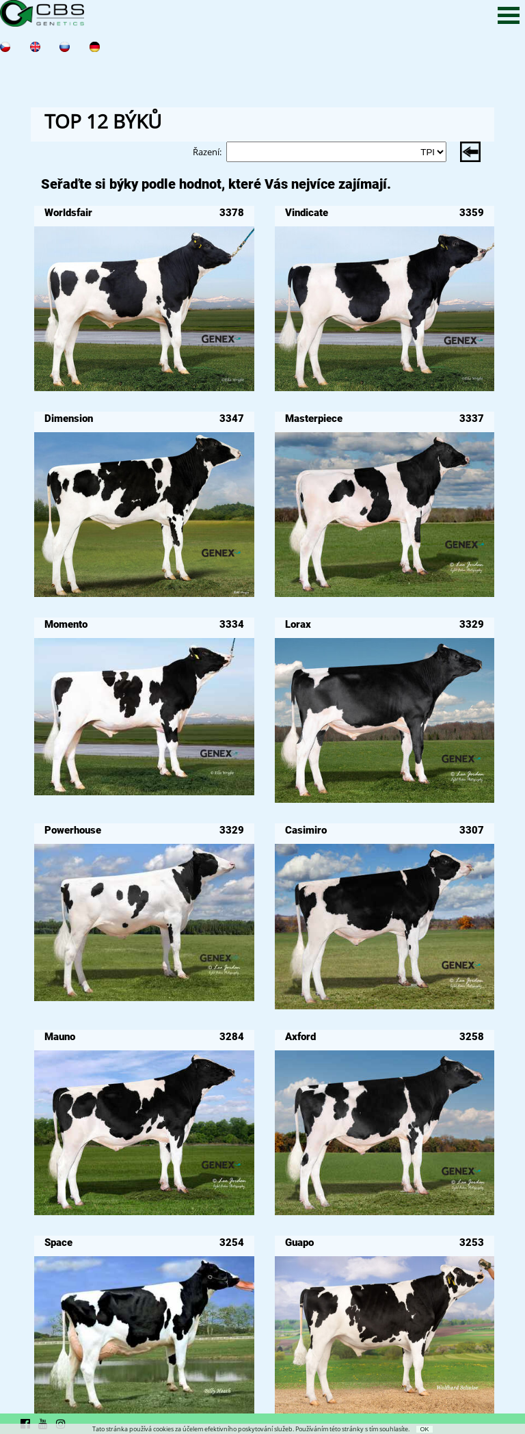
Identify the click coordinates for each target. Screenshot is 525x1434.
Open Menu (508, 15)
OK (424, 1429)
